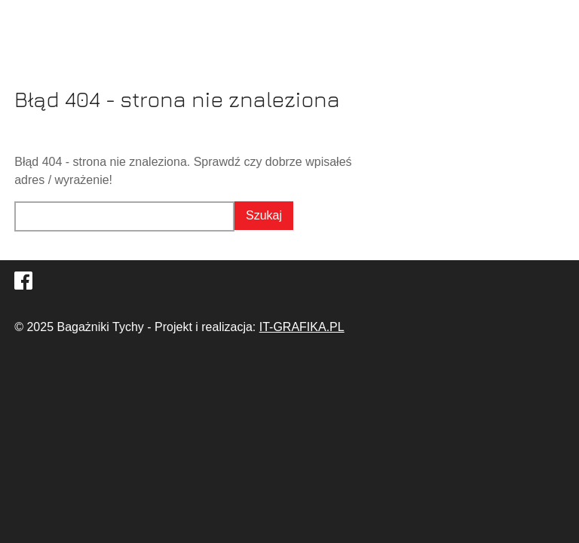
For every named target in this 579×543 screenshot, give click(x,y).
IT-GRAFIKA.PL (302, 327)
